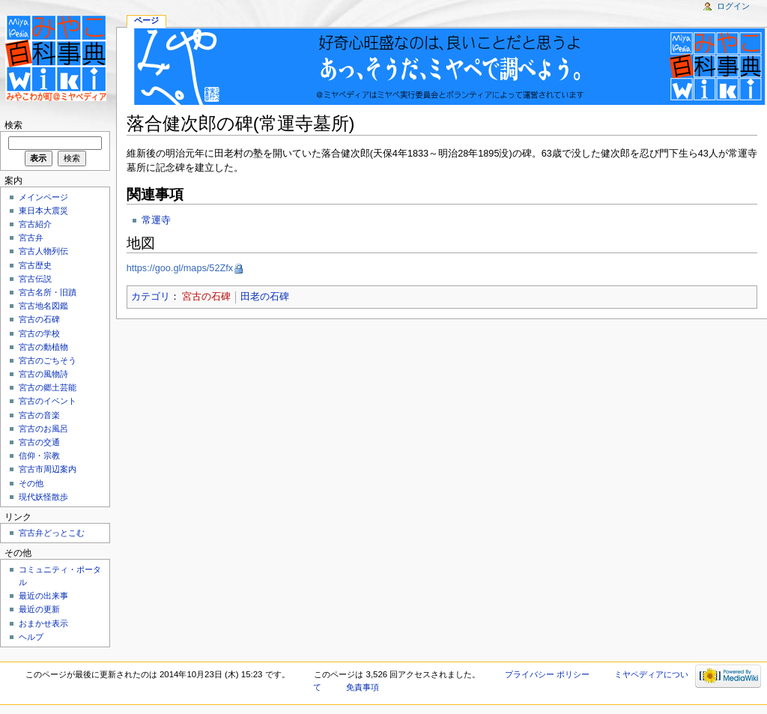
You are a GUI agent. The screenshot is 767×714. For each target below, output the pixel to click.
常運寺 (156, 220)
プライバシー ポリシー (547, 674)
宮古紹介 (35, 224)
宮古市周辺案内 (47, 469)
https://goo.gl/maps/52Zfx (180, 268)
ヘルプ (31, 636)
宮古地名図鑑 (43, 305)
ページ (146, 20)
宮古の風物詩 (43, 373)
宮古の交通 (39, 442)
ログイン (733, 5)
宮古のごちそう (47, 360)
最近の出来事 (43, 595)
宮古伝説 (35, 278)
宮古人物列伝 (43, 250)
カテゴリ (150, 296)
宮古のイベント (47, 400)
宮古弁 (31, 237)
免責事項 (362, 687)
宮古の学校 (39, 333)
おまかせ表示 (43, 623)
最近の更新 (39, 609)
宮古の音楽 (39, 415)
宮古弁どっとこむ (52, 532)
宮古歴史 (35, 265)
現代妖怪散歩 (43, 496)
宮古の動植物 (43, 346)
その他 (31, 483)
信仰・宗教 (39, 455)
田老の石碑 (264, 296)
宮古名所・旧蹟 (47, 292)
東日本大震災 (43, 210)
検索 (13, 125)
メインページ (43, 197)
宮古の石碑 (206, 296)
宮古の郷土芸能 (47, 387)
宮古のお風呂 (43, 428)
